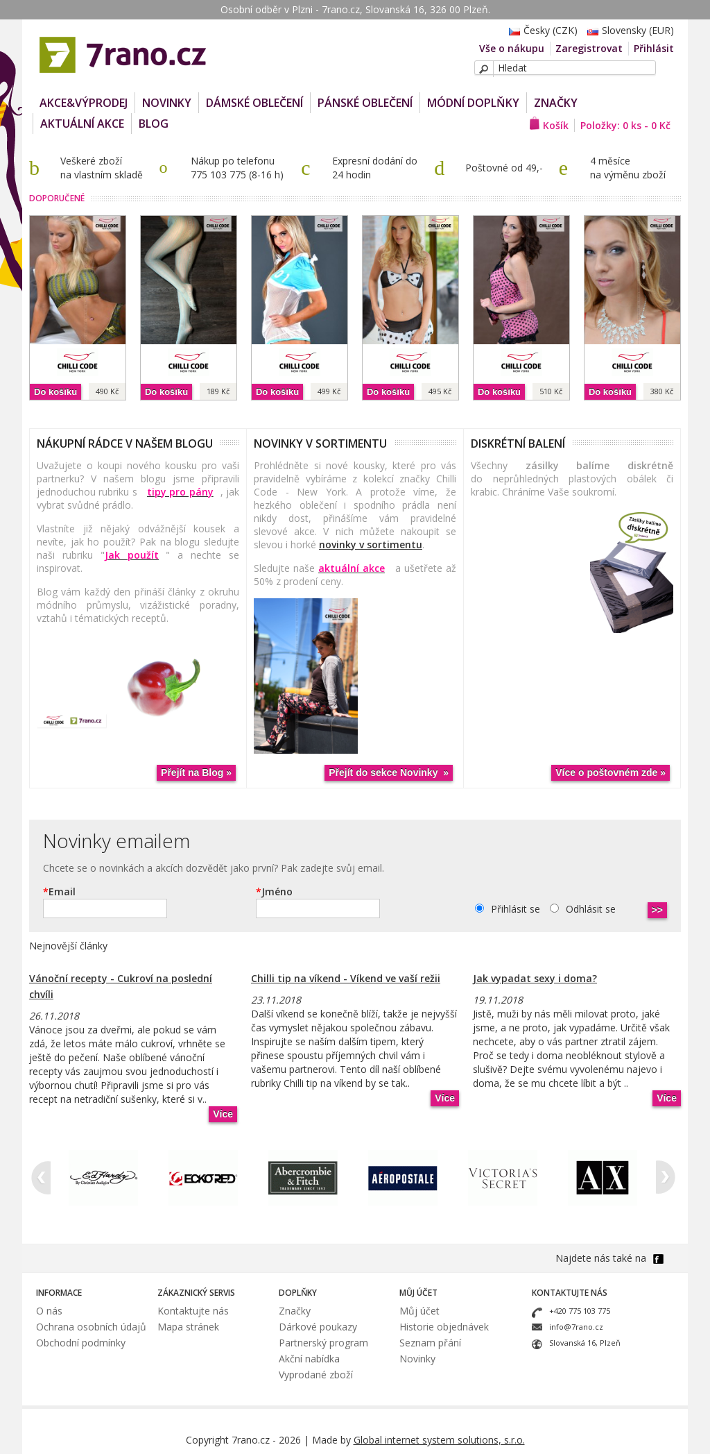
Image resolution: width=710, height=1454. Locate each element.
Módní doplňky (473, 102)
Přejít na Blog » (196, 772)
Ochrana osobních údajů (91, 1326)
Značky (556, 102)
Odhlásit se (591, 908)
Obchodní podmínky (80, 1342)
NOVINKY (166, 102)
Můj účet (419, 1310)
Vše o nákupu (511, 48)
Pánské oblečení (365, 102)
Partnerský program (323, 1342)
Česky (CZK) (540, 30)
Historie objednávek (444, 1326)
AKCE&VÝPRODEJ (84, 102)
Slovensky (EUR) (627, 30)
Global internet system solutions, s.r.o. (439, 1439)
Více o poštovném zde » (610, 772)
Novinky (417, 1358)
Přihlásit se (515, 908)
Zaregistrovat (589, 48)
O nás (49, 1310)
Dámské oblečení (254, 102)
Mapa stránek (188, 1326)
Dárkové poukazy (318, 1326)
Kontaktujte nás (193, 1310)
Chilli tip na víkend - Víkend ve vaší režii (345, 978)
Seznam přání (430, 1342)
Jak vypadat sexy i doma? (535, 978)
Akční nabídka (309, 1358)
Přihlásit (654, 48)
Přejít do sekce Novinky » (389, 772)
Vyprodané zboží (316, 1374)
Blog (153, 123)
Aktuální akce (82, 123)
